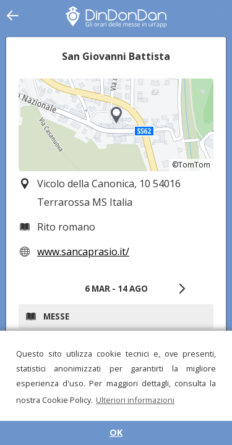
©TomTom (191, 164)
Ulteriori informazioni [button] (135, 399)
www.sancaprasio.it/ (83, 251)
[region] (116, 124)
